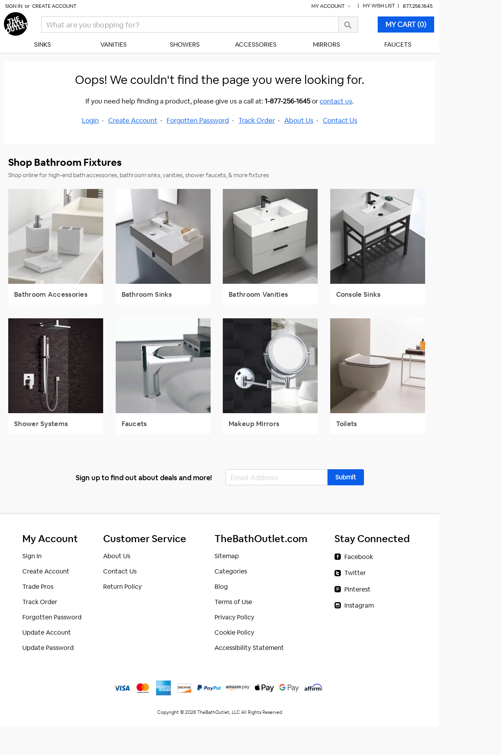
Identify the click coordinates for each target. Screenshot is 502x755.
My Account (331, 6)
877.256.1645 (418, 6)
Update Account (46, 632)
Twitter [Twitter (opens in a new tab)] (355, 573)
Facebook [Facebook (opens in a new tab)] (358, 557)
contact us (336, 101)
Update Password (48, 648)
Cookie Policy (234, 632)
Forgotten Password (198, 120)
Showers (185, 44)
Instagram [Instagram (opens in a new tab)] (359, 605)
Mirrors (326, 44)
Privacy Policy (234, 617)
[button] (345, 477)
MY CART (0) (406, 24)
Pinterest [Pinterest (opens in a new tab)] (357, 589)
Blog (221, 587)
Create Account (54, 6)
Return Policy (122, 587)
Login (90, 120)
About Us (298, 120)
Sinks (42, 44)
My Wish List (379, 5)
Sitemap (227, 556)
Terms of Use (233, 602)
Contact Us (340, 120)
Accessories (255, 44)
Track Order (256, 120)
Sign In (13, 6)
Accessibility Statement (249, 648)
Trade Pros (37, 587)
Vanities (113, 44)
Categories (231, 571)
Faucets (397, 44)
